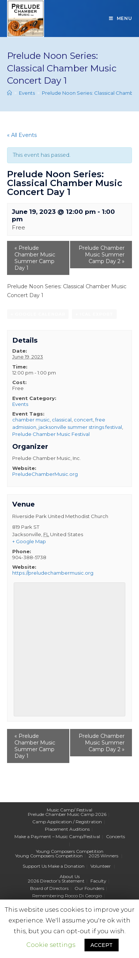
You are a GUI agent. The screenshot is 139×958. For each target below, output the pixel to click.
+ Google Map (29, 541)
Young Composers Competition (69, 851)
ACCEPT (101, 945)
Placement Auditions (67, 829)
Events (20, 404)
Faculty (98, 881)
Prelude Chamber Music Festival (51, 434)
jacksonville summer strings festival (80, 427)
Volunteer (100, 866)
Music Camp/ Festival (69, 810)
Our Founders (89, 888)
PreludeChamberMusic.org (45, 474)
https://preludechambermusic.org (52, 573)
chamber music (31, 420)
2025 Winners (103, 855)
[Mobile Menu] (120, 18)
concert (83, 420)
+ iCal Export (94, 314)
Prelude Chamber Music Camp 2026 (67, 814)
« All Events (22, 135)
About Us (70, 876)
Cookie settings (50, 944)
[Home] (9, 93)
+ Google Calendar (37, 314)
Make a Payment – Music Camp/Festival (57, 836)
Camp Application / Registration (67, 821)
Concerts (115, 836)
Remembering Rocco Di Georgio (67, 895)
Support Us (35, 866)
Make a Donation (66, 866)
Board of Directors (49, 888)
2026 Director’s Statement (56, 881)
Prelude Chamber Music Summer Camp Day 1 (34, 258)
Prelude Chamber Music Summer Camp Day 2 (102, 255)
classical (62, 420)
